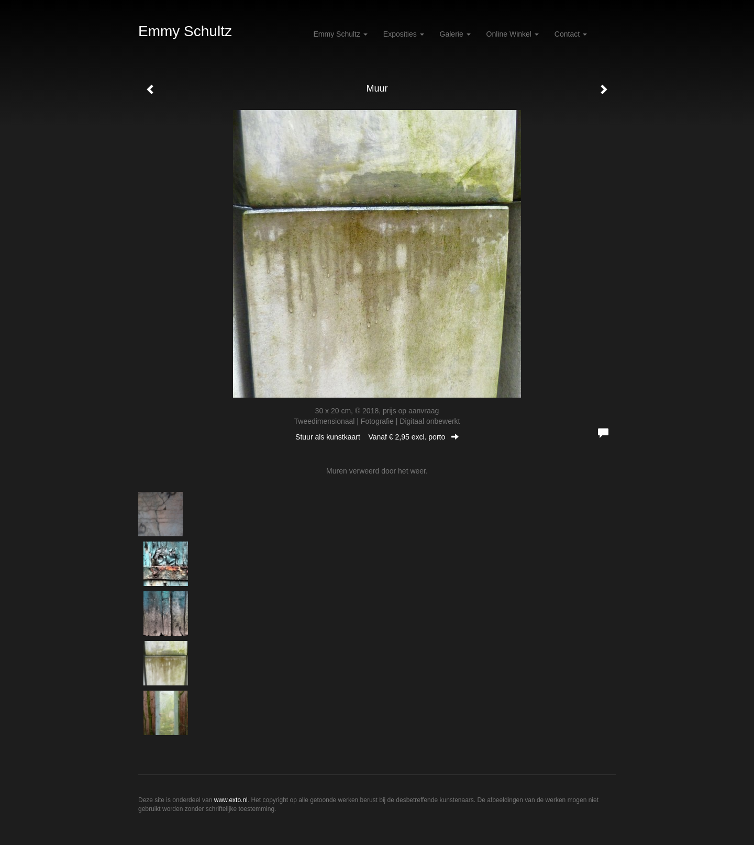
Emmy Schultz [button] (341, 34)
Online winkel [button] (512, 34)
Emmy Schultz (185, 31)
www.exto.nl (231, 800)
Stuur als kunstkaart (377, 437)
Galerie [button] (455, 34)
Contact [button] (571, 34)
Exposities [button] (403, 34)
